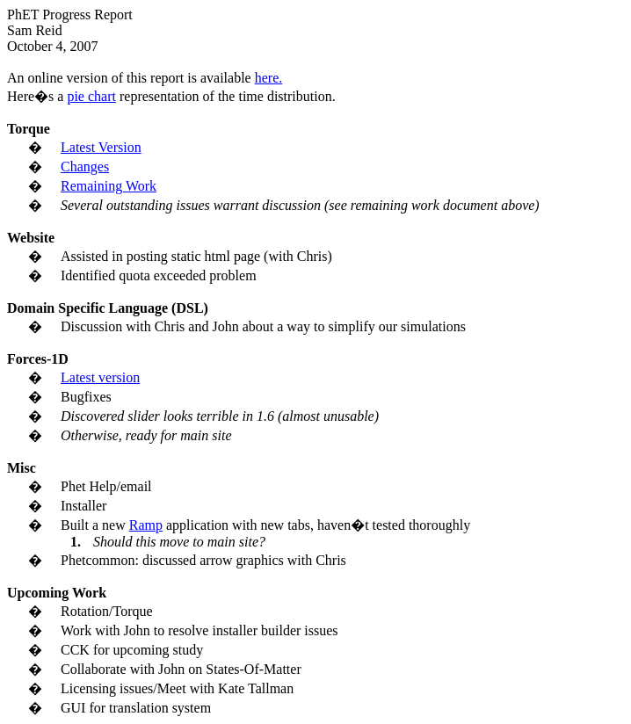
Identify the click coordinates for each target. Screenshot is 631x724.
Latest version (100, 377)
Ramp (146, 525)
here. (269, 77)
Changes (85, 166)
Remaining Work (108, 185)
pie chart (91, 96)
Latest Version (101, 147)
